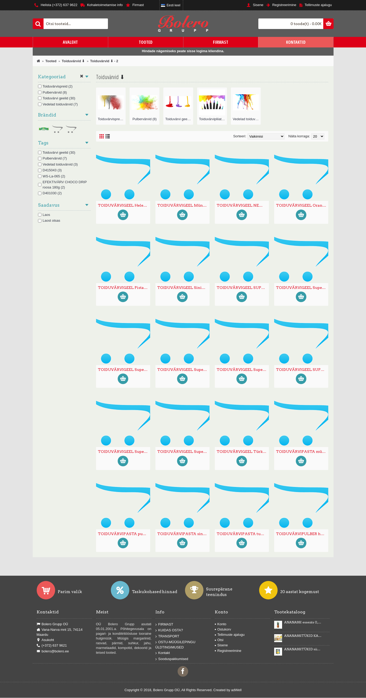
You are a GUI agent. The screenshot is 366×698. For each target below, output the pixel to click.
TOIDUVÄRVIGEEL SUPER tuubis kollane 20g (243, 287)
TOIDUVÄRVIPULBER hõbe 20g (302, 534)
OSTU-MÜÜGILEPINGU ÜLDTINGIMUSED (175, 644)
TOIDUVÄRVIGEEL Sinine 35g (183, 287)
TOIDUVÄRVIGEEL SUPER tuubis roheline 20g (302, 369)
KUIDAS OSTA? (169, 630)
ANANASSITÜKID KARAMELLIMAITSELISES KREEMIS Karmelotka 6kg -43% (303, 636)
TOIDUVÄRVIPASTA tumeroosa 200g (243, 534)
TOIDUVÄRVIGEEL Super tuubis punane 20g (243, 369)
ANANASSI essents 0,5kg (303, 622)
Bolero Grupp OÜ (52, 624)
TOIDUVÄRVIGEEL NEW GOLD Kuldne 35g (243, 205)
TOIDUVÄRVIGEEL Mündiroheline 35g (183, 205)
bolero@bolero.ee (53, 651)
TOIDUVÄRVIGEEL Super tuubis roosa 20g (124, 451)
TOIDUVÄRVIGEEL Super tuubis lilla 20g (302, 287)
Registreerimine (228, 651)
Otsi (219, 640)
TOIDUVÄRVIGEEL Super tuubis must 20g (124, 369)
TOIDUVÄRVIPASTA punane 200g (124, 534)
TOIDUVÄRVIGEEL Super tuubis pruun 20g (183, 369)
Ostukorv (223, 629)
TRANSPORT (167, 636)
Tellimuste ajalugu (230, 635)
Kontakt (162, 653)
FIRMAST (164, 624)
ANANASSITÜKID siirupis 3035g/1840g (303, 649)
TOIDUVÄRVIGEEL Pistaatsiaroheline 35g (124, 287)
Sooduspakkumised (171, 659)
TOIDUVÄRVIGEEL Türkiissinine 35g (243, 451)
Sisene (221, 645)
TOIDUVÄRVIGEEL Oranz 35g (302, 205)
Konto (220, 624)
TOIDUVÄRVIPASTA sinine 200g (183, 534)
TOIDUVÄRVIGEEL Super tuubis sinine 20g (183, 451)
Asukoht (45, 640)
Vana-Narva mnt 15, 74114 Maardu (60, 632)
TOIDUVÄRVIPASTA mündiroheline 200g (302, 451)
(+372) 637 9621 (52, 645)
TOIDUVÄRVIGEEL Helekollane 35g (124, 205)
